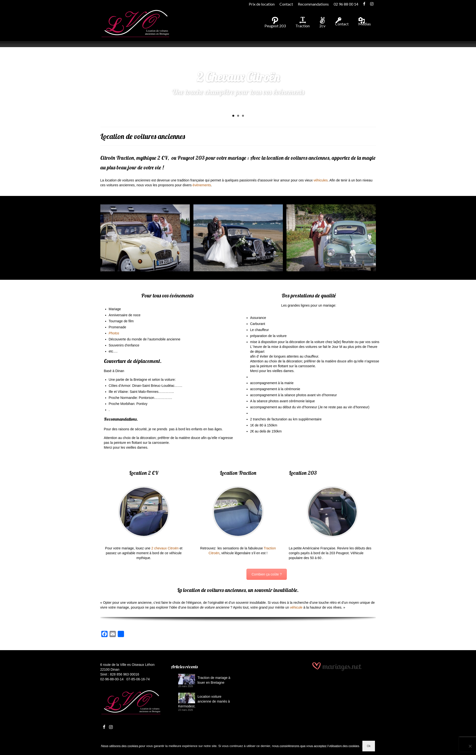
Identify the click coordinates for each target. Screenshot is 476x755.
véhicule (296, 607)
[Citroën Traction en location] (238, 238)
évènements (202, 185)
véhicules (321, 180)
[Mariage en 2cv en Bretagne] (145, 238)
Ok (368, 746)
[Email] (113, 635)
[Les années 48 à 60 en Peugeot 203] (331, 238)
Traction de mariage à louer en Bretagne (214, 680)
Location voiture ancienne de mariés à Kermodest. (204, 701)
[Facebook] (104, 635)
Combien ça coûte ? (391, 574)
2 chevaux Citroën (165, 548)
